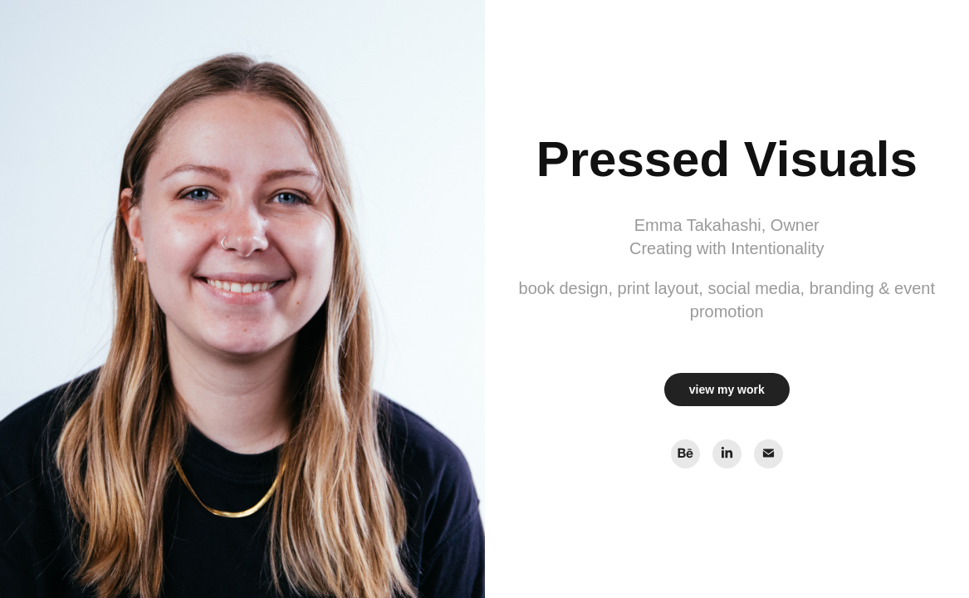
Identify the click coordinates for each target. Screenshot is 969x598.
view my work (727, 389)
